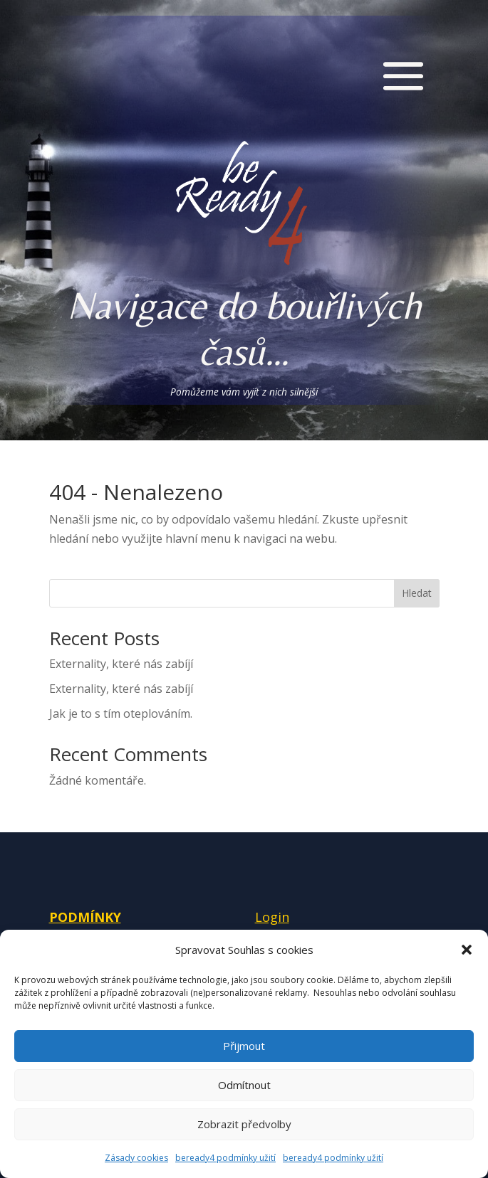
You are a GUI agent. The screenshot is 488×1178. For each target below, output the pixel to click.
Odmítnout (244, 1085)
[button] (467, 950)
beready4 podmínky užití (225, 1158)
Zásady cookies (136, 1158)
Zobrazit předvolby (244, 1124)
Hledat (417, 593)
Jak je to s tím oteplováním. (120, 713)
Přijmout (244, 1046)
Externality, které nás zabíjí (121, 664)
